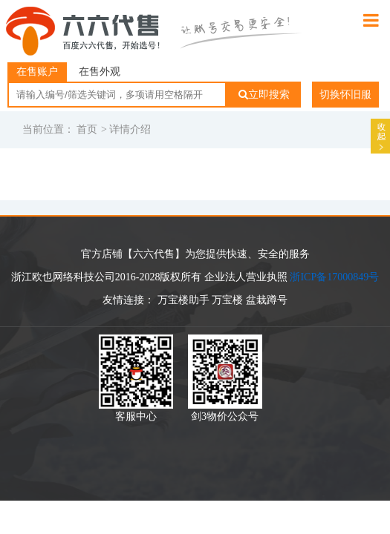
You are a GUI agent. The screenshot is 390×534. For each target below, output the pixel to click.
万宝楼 (227, 300)
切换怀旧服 (345, 94)
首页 (87, 129)
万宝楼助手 (183, 300)
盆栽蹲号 (266, 300)
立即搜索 (264, 94)
